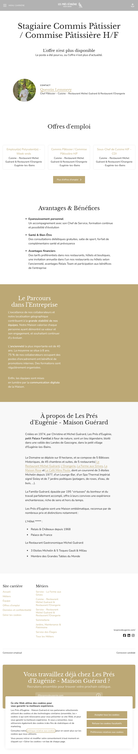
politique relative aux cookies (41, 730)
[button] (132, 5)
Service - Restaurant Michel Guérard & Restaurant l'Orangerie (48, 612)
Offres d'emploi (11, 605)
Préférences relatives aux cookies (106, 732)
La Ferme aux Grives (90, 466)
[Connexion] (98, 695)
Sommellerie (42, 620)
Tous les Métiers (45, 636)
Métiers (7, 596)
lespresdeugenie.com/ (124, 629)
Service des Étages (46, 632)
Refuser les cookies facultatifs (107, 723)
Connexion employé (12, 652)
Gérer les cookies (12, 615)
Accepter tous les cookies (106, 714)
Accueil (7, 591)
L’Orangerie (68, 466)
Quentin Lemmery (56, 90)
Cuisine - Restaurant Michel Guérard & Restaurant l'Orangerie (48, 602)
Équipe (6, 600)
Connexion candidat (125, 652)
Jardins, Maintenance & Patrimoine (48, 626)
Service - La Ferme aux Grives (48, 593)
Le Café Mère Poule (57, 470)
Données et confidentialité (17, 610)
